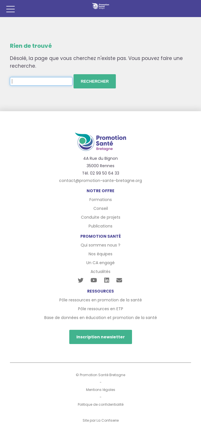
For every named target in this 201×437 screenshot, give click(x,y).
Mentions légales (100, 389)
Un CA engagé (100, 263)
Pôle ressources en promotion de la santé (100, 300)
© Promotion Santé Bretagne (100, 374)
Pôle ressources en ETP (100, 309)
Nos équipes (100, 254)
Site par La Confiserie (101, 420)
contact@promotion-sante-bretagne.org (100, 180)
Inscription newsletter (100, 337)
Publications (100, 226)
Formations (100, 199)
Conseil (100, 208)
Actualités (100, 271)
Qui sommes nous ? (100, 245)
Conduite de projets (100, 217)
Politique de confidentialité (100, 404)
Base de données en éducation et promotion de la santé (100, 317)
